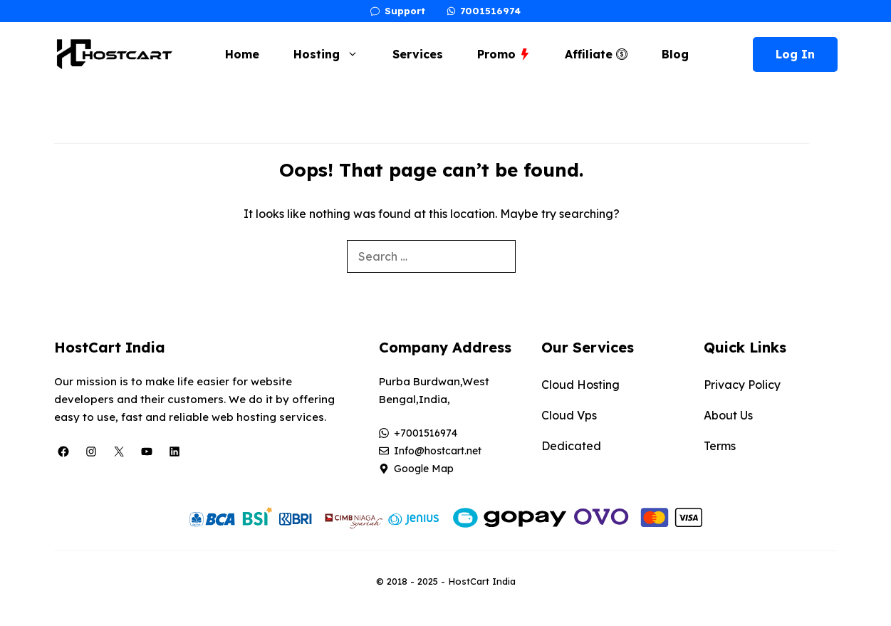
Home (242, 54)
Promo (504, 54)
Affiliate (596, 54)
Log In (795, 54)
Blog (675, 54)
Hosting (332, 54)
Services (417, 54)
